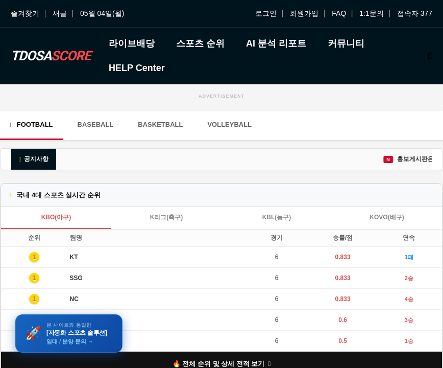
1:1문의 (371, 13)
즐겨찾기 (25, 13)
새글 (60, 13)
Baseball (96, 124)
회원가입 (304, 13)
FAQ (339, 13)
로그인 (266, 13)
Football (31, 124)
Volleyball (229, 124)
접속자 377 (414, 13)
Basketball (160, 124)
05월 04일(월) (102, 13)
